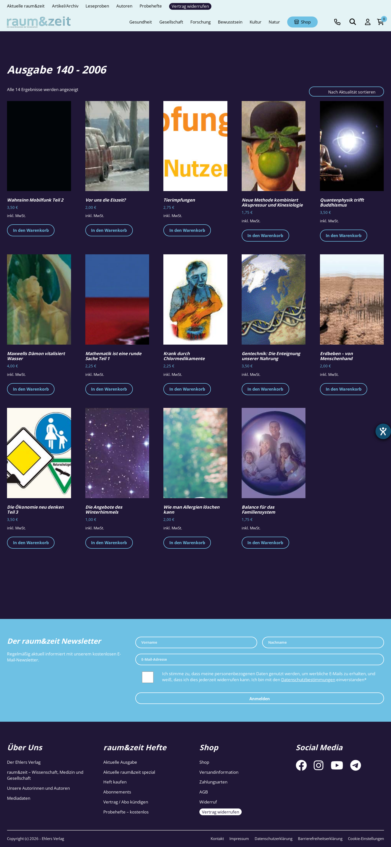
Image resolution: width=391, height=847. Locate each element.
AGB (203, 792)
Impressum (239, 838)
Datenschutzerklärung (273, 838)
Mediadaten (18, 798)
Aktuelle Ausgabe (120, 762)
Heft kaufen (115, 782)
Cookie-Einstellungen (366, 838)
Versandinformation (218, 772)
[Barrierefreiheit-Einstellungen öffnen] (382, 432)
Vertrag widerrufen (220, 812)
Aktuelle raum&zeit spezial (129, 772)
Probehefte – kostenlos (126, 812)
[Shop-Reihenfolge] (346, 92)
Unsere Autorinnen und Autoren (38, 788)
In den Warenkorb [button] (31, 230)
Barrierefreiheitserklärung (320, 838)
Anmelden (259, 698)
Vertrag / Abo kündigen (125, 802)
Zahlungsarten (213, 782)
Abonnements (117, 792)
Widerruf (208, 802)
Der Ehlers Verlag (24, 762)
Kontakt (217, 838)
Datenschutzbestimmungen (308, 679)
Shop (204, 762)
